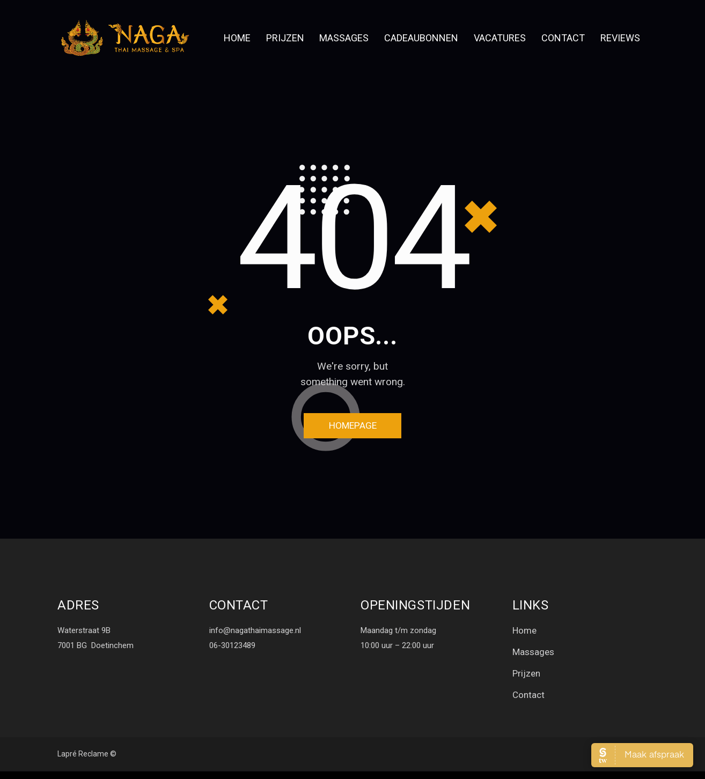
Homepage (353, 427)
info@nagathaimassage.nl (255, 634)
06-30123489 (232, 649)
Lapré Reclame (82, 762)
